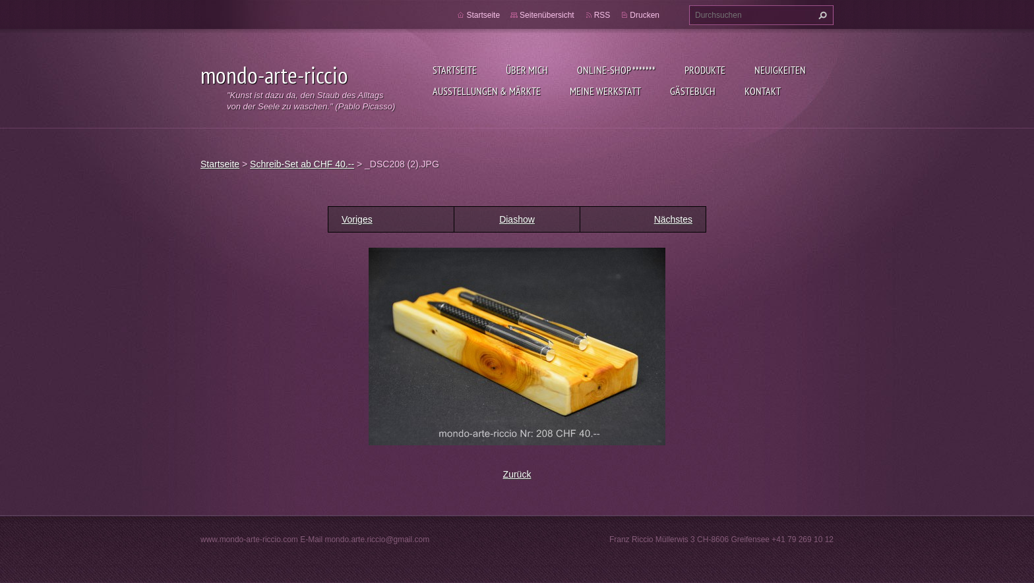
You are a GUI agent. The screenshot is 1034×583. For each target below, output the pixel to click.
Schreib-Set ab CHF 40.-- (302, 164)
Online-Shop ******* (616, 69)
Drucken (644, 15)
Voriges (357, 219)
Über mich (527, 69)
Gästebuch (692, 90)
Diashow (517, 219)
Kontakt (763, 90)
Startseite (455, 69)
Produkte (704, 69)
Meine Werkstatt (605, 90)
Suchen (821, 15)
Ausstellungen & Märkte (487, 90)
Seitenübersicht (547, 15)
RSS (602, 15)
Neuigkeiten (780, 69)
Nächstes (673, 219)
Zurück (517, 474)
